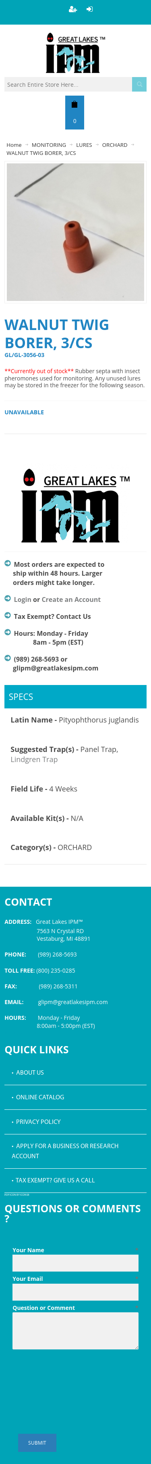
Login (22, 599)
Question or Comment (75, 1308)
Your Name (75, 1250)
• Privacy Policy (36, 1122)
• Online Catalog (38, 1097)
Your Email (75, 1279)
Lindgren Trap (34, 759)
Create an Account (71, 599)
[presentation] (73, 1372)
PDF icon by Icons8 (16, 1195)
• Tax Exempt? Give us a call (53, 1181)
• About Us (28, 1073)
